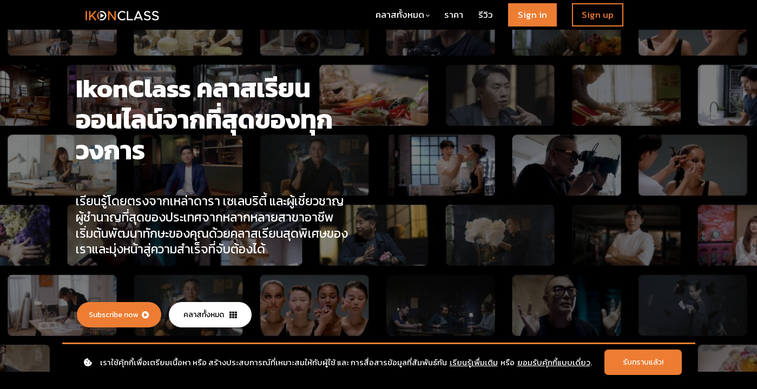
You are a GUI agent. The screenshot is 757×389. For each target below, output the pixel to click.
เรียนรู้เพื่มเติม (474, 362)
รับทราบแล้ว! (643, 362)
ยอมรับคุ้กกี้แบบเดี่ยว (553, 362)
